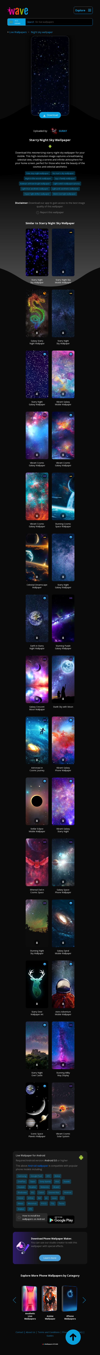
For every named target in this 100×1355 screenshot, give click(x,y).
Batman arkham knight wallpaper (35, 183)
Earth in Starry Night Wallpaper (37, 647)
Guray (58, 131)
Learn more (50, 1258)
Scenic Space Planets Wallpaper (36, 1135)
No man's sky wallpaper (63, 173)
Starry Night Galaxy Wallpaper (37, 403)
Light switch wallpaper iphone (67, 183)
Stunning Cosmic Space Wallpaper (63, 525)
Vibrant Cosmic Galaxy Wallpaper (37, 464)
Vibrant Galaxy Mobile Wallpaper (63, 403)
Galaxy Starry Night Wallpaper (37, 342)
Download (50, 115)
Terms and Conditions (49, 1332)
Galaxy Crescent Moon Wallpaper (37, 708)
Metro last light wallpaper (64, 194)
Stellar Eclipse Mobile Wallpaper (37, 830)
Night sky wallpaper (42, 32)
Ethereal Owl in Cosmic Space (37, 891)
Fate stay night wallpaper (37, 173)
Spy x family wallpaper (65, 178)
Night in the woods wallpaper (38, 178)
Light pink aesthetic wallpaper (65, 188)
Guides (50, 1335)
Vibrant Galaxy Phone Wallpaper (63, 769)
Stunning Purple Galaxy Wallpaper (63, 647)
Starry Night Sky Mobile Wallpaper (63, 281)
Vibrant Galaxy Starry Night (63, 830)
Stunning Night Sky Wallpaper (37, 952)
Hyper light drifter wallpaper (37, 194)
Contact (19, 1332)
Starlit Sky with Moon (63, 706)
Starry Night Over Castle (37, 1074)
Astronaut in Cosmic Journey (37, 769)
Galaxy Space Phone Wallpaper (63, 891)
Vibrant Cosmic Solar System (63, 1135)
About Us (30, 1332)
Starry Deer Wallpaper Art (37, 1013)
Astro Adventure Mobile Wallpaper (63, 1013)
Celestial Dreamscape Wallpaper (37, 586)
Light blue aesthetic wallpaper (35, 188)
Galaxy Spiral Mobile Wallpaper (63, 952)
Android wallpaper (38, 1165)
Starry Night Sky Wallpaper (37, 281)
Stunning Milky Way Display (63, 1074)
